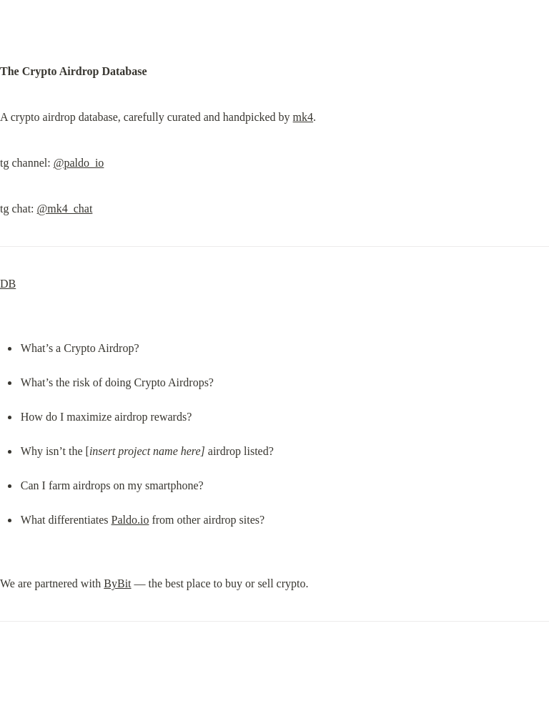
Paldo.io (130, 520)
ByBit (117, 583)
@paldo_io (79, 163)
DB (8, 284)
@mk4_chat (65, 208)
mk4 (303, 117)
